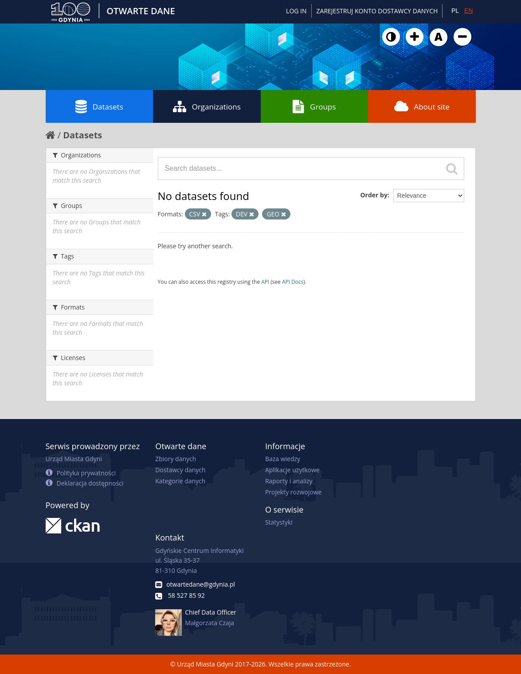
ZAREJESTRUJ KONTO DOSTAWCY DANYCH (377, 11)
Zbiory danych (175, 459)
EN (468, 10)
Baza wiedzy (282, 459)
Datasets (99, 106)
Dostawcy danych (180, 470)
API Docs (292, 281)
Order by (373, 195)
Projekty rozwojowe (293, 492)
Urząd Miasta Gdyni (74, 459)
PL (455, 10)
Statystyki (279, 522)
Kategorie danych (180, 481)
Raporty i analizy (289, 481)
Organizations (207, 106)
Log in (296, 11)
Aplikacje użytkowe (292, 470)
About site (422, 106)
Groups (314, 106)
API (265, 281)
